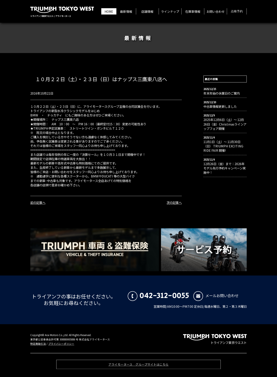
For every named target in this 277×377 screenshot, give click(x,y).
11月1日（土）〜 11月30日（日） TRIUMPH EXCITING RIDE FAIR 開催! (223, 146)
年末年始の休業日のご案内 (221, 93)
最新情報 (126, 11)
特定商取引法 (38, 343)
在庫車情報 (192, 11)
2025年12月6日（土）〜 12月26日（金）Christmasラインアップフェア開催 (224, 124)
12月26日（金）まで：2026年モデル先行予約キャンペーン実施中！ (224, 168)
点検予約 (237, 11)
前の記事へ (37, 202)
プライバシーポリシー (61, 343)
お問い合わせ (215, 11)
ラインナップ (170, 11)
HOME (109, 11)
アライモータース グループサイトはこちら (138, 366)
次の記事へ (174, 202)
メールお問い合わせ (215, 295)
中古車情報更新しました (220, 106)
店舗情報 (147, 11)
